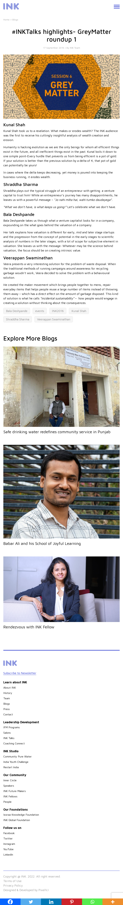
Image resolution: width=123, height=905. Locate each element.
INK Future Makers (14, 791)
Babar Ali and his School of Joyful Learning (42, 543)
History (7, 692)
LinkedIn (8, 854)
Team (6, 698)
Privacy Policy (13, 885)
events (39, 311)
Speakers (8, 785)
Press (6, 709)
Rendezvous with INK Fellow (28, 627)
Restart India (11, 767)
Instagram (9, 843)
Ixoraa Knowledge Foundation (21, 814)
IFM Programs (11, 727)
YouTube (8, 849)
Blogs (6, 703)
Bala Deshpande (16, 311)
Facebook (9, 833)
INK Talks (8, 738)
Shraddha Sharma (17, 319)
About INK (9, 687)
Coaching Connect (14, 743)
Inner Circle (10, 780)
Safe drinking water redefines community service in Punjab (56, 431)
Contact (8, 714)
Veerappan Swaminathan (53, 319)
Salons (7, 732)
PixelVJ (43, 890)
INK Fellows (10, 796)
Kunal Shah (79, 311)
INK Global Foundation (16, 820)
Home (6, 19)
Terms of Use (12, 881)
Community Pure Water (17, 756)
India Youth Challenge (15, 761)
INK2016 (58, 311)
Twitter (8, 838)
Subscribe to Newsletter (19, 673)
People (7, 801)
